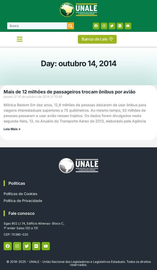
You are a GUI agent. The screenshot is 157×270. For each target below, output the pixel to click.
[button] (20, 39)
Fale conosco (21, 213)
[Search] (70, 25)
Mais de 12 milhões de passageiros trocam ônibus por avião (69, 91)
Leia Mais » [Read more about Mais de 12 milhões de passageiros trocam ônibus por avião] (12, 129)
